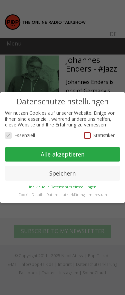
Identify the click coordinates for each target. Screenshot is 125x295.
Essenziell (20, 135)
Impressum (97, 194)
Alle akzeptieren (63, 154)
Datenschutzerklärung (65, 194)
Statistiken (100, 135)
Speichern (62, 173)
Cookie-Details (30, 194)
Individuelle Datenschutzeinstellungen (62, 187)
